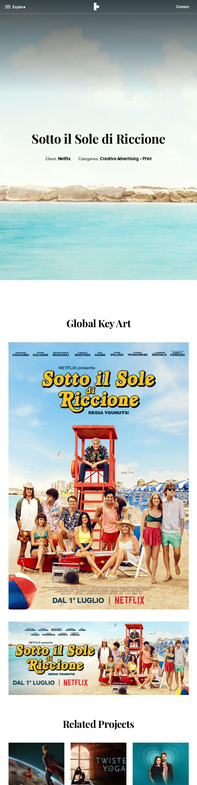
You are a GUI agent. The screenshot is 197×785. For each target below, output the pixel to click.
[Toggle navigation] (16, 7)
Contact (182, 6)
